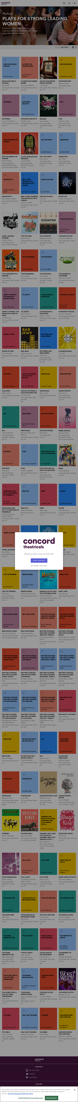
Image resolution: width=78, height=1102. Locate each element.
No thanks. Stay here (39, 566)
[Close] (74, 1089)
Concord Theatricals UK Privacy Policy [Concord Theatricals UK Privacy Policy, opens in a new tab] (20, 1093)
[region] (39, 1094)
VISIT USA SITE (39, 560)
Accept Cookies (51, 1098)
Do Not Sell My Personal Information (30, 1098)
